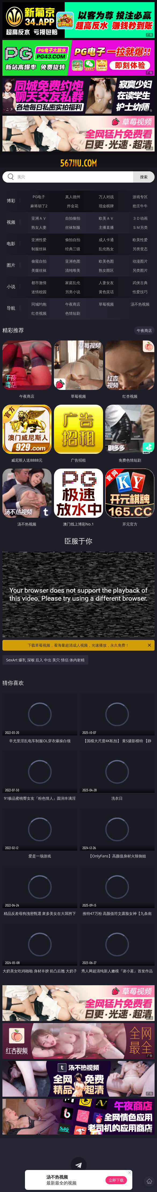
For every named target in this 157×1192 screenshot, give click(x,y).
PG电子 (38, 196)
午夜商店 (72, 304)
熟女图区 (106, 270)
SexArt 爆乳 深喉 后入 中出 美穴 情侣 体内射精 (45, 659)
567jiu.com (78, 163)
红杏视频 (38, 313)
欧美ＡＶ (106, 218)
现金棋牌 (106, 205)
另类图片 (140, 270)
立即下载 (116, 1180)
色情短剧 (72, 313)
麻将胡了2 (39, 205)
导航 (11, 308)
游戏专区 (140, 196)
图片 (11, 265)
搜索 (144, 176)
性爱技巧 (140, 291)
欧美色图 (106, 261)
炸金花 (72, 205)
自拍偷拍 (72, 218)
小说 (11, 286)
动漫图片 (140, 261)
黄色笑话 (106, 291)
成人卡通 (106, 239)
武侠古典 (140, 282)
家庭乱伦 (72, 282)
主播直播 (106, 227)
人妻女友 (106, 282)
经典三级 (72, 248)
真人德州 (72, 196)
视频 (11, 222)
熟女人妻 (38, 227)
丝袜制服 (72, 227)
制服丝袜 (38, 248)
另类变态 (140, 248)
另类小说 (72, 291)
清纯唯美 (72, 270)
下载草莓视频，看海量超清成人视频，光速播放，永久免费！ (90, 645)
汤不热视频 (140, 304)
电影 (11, 244)
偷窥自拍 (38, 261)
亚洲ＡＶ (38, 218)
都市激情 (38, 282)
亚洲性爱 (38, 239)
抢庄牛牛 (140, 205)
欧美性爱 (140, 239)
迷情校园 (38, 291)
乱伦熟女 (106, 248)
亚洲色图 (72, 261)
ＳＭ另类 (140, 227)
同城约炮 (38, 304)
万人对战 (106, 196)
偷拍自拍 (72, 239)
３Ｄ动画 (140, 218)
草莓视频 (106, 304)
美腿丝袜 (38, 270)
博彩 (11, 201)
